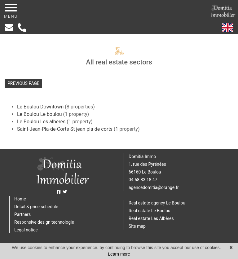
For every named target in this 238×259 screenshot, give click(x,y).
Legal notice (26, 229)
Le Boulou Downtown (41, 107)
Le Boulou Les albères (42, 122)
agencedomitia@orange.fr (154, 187)
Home (20, 198)
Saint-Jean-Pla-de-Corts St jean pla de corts (65, 129)
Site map (137, 226)
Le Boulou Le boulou (40, 114)
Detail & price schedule (36, 206)
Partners (22, 214)
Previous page (23, 83)
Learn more (119, 254)
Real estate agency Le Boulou (157, 202)
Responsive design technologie (44, 222)
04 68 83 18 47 (143, 179)
